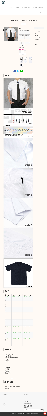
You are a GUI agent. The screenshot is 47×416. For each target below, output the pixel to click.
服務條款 (5, 405)
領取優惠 (41, 409)
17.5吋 (23, 45)
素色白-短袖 (21, 30)
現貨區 (36, 44)
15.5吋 (23, 42)
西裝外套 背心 (35, 7)
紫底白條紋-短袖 (26, 33)
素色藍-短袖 (21, 33)
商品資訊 (23, 24)
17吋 (20, 45)
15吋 (20, 42)
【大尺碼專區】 (40, 7)
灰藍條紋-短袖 (26, 30)
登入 (7, 403)
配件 (35, 42)
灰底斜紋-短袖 (27, 35)
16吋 (25, 42)
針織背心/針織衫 (29, 7)
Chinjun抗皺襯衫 (16, 7)
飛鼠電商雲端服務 (34, 413)
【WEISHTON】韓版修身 (8, 7)
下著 (20, 7)
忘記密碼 (5, 404)
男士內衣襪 (24, 7)
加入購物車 (22, 54)
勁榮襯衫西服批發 (14, 413)
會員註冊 (5, 403)
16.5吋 (29, 42)
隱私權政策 (5, 406)
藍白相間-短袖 (22, 35)
